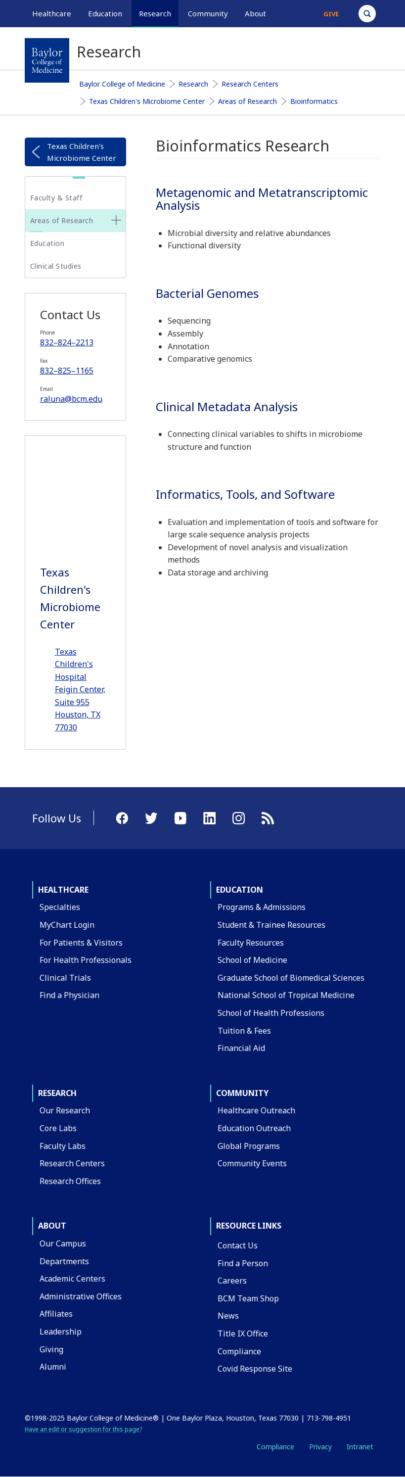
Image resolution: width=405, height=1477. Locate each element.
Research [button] (155, 13)
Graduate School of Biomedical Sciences (291, 977)
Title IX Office (243, 1333)
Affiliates (56, 1313)
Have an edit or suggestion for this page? (83, 1429)
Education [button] (105, 13)
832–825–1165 (66, 370)
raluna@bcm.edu (71, 398)
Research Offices (70, 1181)
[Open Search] (367, 13)
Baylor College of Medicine (122, 84)
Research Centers (250, 84)
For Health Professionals (86, 959)
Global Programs (249, 1146)
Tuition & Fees (244, 1030)
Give (331, 13)
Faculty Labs (63, 1146)
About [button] (255, 13)
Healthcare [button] (51, 13)
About (52, 1225)
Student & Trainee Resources (271, 924)
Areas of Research (247, 101)
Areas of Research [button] (61, 220)
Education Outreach (254, 1128)
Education (47, 243)
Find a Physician (69, 995)
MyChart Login (67, 924)
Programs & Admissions (262, 907)
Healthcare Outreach (256, 1110)
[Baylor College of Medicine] (47, 60)
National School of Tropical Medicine (286, 995)
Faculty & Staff (56, 197)
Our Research (65, 1110)
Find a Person (243, 1263)
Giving (51, 1349)
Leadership (61, 1331)
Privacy (320, 1446)
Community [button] (208, 13)
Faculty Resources (251, 942)
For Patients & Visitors (81, 942)
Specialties (60, 907)
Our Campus (63, 1243)
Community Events (252, 1163)
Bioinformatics (314, 101)
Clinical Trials (65, 977)
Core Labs (58, 1128)
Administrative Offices (81, 1296)
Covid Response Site (255, 1368)
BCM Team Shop (248, 1298)
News (228, 1315)
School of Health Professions (271, 1012)
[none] (116, 220)
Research (193, 84)
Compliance (239, 1351)
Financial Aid (241, 1048)
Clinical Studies (56, 266)
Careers (232, 1280)
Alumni (53, 1366)
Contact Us (238, 1245)
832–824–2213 (66, 342)
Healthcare (63, 889)
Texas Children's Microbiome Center (147, 101)
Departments (64, 1261)
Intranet (360, 1446)
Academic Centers (72, 1278)
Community (242, 1093)
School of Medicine (252, 959)
